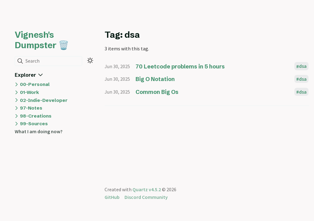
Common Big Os (157, 91)
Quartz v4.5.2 (146, 189)
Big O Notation (155, 79)
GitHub (112, 197)
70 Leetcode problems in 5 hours (180, 66)
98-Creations (36, 116)
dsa (303, 66)
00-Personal (35, 84)
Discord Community (146, 197)
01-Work (29, 92)
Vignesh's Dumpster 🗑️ (42, 39)
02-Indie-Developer (43, 100)
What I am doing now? (39, 131)
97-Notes (31, 108)
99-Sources (34, 123)
